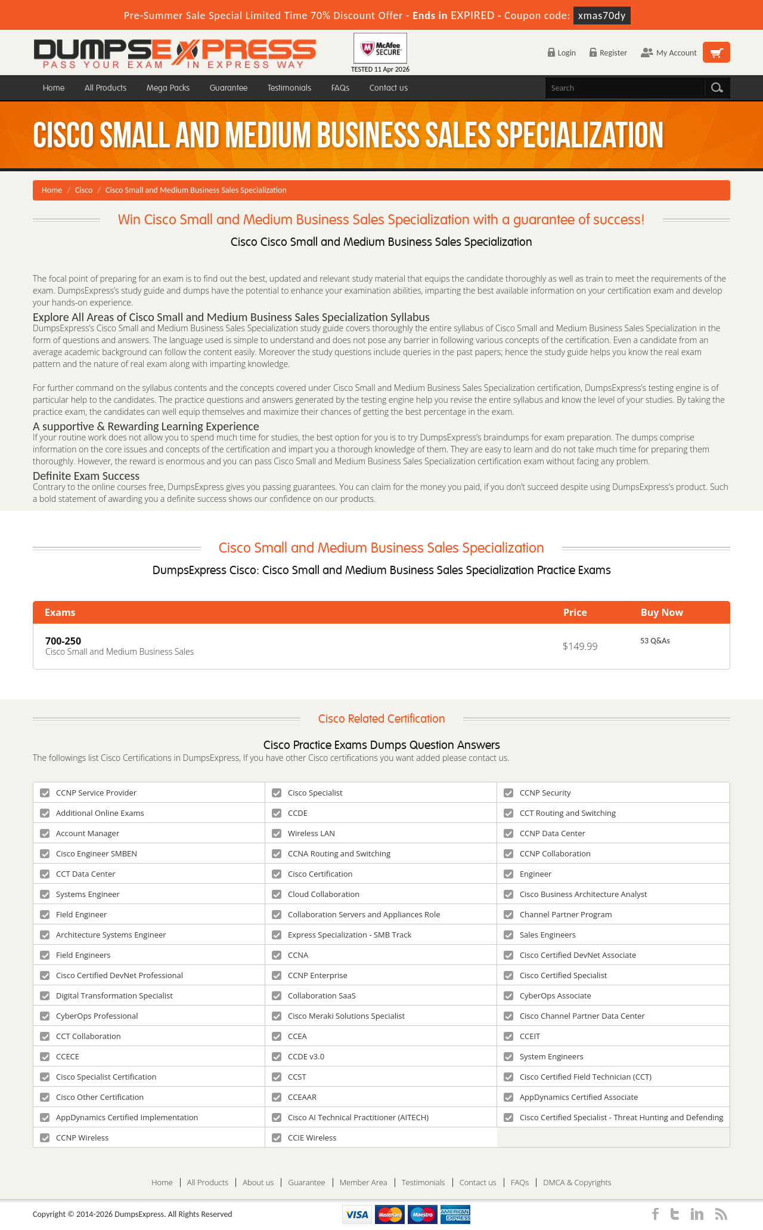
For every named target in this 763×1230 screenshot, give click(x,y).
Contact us (389, 88)
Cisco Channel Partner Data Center (574, 1015)
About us (258, 1182)
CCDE (290, 812)
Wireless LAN (303, 833)
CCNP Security (537, 792)
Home (53, 88)
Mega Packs (168, 88)
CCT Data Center (78, 873)
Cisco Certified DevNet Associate (570, 955)
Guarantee (228, 88)
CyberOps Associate (547, 995)
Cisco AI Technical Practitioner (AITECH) (350, 1117)
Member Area (363, 1182)
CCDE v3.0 (298, 1056)
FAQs (340, 88)
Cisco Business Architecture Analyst (575, 894)
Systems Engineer (80, 894)
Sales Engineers (540, 934)
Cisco (83, 190)
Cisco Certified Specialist (555, 975)
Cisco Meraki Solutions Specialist (338, 1015)
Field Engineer (73, 914)
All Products (105, 88)
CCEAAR (294, 1097)
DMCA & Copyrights (577, 1182)
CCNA (290, 955)
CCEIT (522, 1036)
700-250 (63, 641)
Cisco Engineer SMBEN (88, 853)
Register (608, 53)
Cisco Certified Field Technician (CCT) (578, 1076)
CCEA (289, 1036)
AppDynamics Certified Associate (571, 1097)
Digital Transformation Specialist (106, 995)
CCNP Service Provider (88, 792)
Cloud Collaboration (315, 894)
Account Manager (79, 833)
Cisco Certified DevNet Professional (111, 975)
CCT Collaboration (80, 1036)
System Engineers (544, 1056)
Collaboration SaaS (314, 995)
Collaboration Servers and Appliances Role (356, 914)
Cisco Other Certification (92, 1097)
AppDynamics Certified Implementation (119, 1117)
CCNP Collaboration (547, 853)
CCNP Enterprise (310, 975)
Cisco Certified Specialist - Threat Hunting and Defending (614, 1117)
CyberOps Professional (89, 1015)
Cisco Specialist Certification (98, 1076)
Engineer (527, 873)
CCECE (59, 1056)
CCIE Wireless (304, 1137)
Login (562, 53)
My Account (669, 53)
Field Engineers (75, 955)
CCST (289, 1076)
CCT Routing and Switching (560, 812)
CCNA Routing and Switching (331, 853)
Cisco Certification (312, 873)
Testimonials (289, 88)
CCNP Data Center (544, 833)
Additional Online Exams (92, 812)
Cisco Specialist (307, 792)
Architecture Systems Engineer (103, 934)
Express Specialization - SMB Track (341, 934)
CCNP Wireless (74, 1137)
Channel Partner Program (558, 914)
